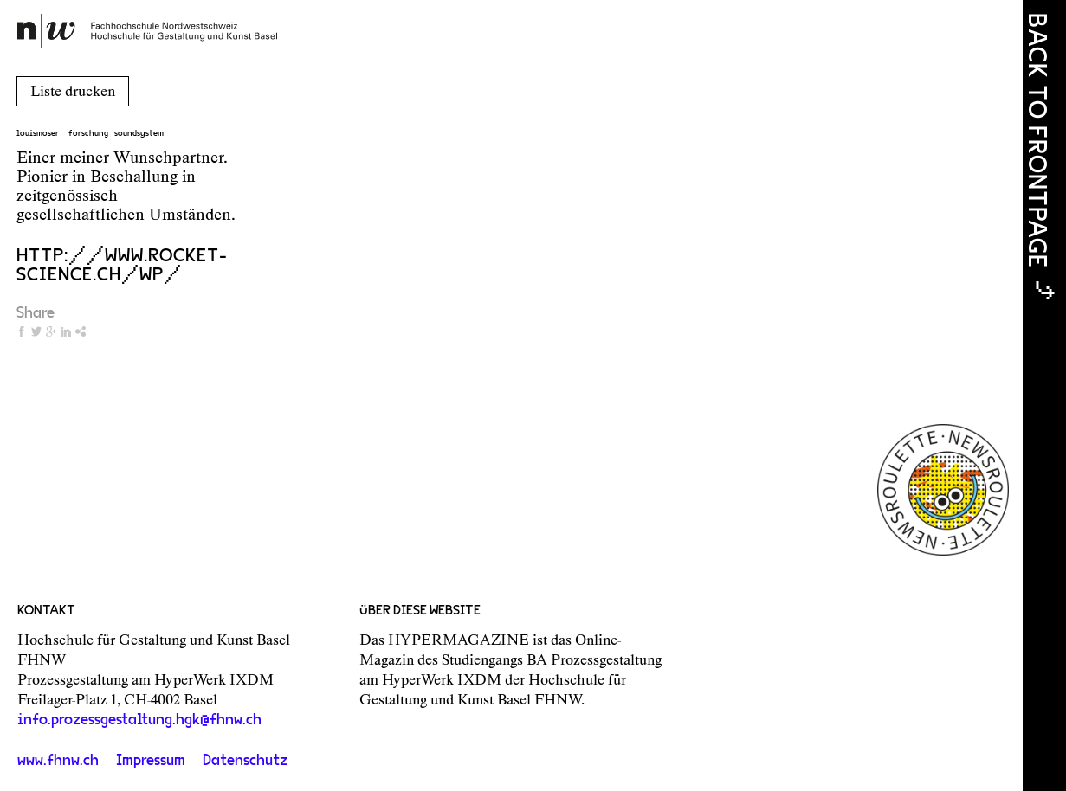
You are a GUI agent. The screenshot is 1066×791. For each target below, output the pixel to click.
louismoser (37, 133)
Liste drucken (72, 91)
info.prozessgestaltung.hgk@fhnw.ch (139, 720)
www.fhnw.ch (58, 760)
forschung (88, 133)
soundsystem (139, 133)
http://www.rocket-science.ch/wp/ (122, 265)
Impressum (150, 760)
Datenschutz (245, 760)
